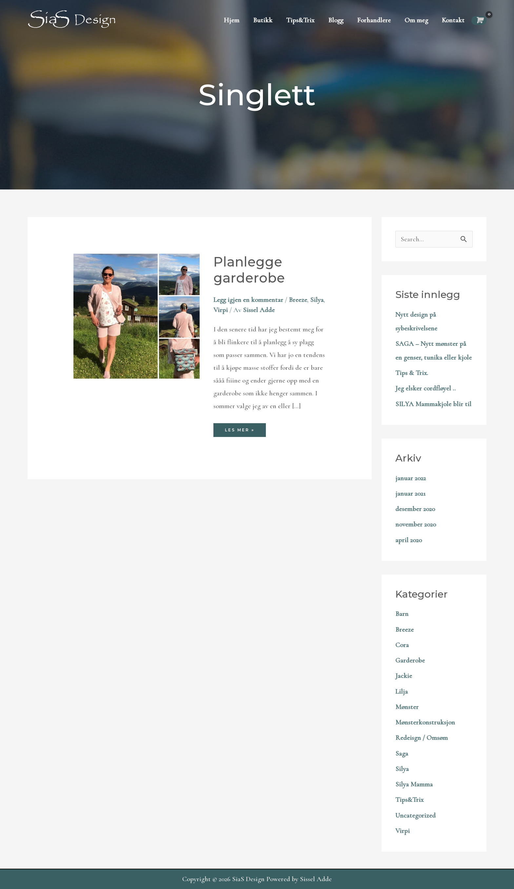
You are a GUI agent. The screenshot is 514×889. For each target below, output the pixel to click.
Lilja (401, 691)
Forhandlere (374, 20)
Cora (402, 645)
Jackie (403, 676)
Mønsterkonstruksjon (425, 722)
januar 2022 (410, 478)
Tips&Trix (300, 20)
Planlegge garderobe (249, 270)
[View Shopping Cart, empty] (478, 20)
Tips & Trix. (411, 373)
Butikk (262, 20)
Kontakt (453, 20)
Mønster (407, 707)
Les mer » (243, 431)
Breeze (298, 300)
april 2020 (408, 540)
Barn (401, 614)
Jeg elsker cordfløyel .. (425, 388)
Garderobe (410, 660)
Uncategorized (415, 815)
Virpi (220, 310)
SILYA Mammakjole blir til (433, 404)
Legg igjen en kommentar (248, 300)
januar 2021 (410, 493)
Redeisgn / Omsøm (421, 738)
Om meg (416, 20)
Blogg (335, 20)
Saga (401, 753)
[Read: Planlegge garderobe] (136, 315)
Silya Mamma (414, 784)
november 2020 (415, 524)
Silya (317, 300)
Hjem (231, 20)
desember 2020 (415, 509)
